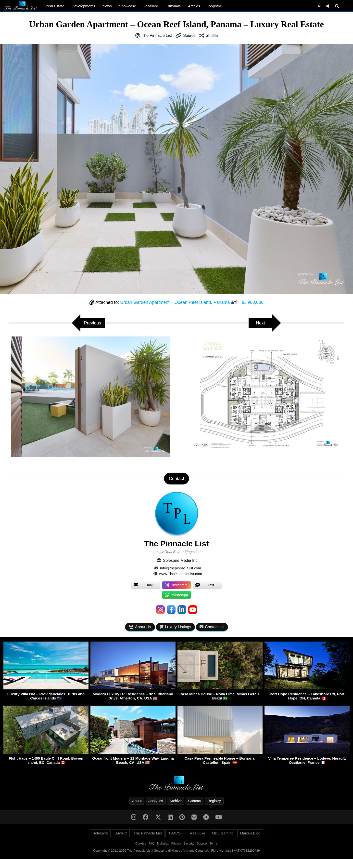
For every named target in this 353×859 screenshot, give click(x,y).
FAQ (151, 843)
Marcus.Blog (250, 833)
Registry (214, 6)
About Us (140, 627)
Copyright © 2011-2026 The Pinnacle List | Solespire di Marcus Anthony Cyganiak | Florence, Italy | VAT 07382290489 (176, 850)
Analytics (155, 801)
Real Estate (54, 6)
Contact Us (212, 627)
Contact (194, 801)
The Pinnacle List (157, 35)
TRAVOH (175, 833)
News (107, 6)
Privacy (176, 843)
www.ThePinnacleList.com (180, 574)
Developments (83, 6)
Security (189, 843)
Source (189, 35)
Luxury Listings (175, 627)
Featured (150, 6)
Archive (175, 801)
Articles (194, 6)
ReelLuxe (197, 833)
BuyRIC (120, 833)
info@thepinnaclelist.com (180, 568)
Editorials (173, 6)
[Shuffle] (327, 6)
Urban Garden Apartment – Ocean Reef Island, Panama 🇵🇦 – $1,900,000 (191, 302)
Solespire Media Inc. (181, 560)
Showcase (127, 6)
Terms (214, 843)
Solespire (100, 833)
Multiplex (163, 843)
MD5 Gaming (222, 833)
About (137, 801)
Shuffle (212, 35)
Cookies (140, 843)
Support (202, 843)
